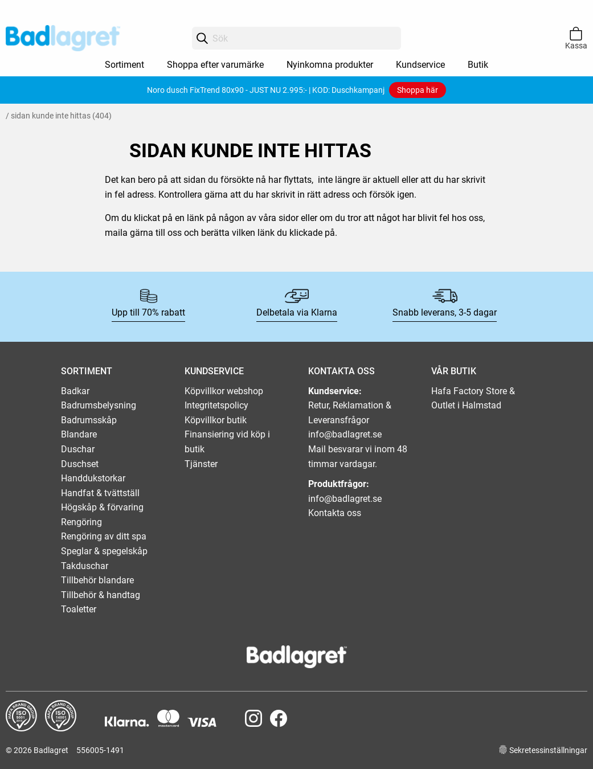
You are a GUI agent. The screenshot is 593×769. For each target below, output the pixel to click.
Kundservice (420, 64)
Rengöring (81, 522)
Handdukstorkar (93, 478)
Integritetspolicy (216, 405)
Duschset (80, 464)
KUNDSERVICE (214, 371)
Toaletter (78, 609)
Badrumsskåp (89, 420)
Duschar (78, 449)
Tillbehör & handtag (100, 595)
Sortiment (124, 64)
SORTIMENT (86, 371)
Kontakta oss (334, 513)
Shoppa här (417, 90)
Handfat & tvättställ (100, 493)
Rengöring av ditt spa (103, 536)
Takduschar (84, 566)
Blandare (79, 434)
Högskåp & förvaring (102, 507)
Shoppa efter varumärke (215, 64)
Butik (478, 64)
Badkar (75, 391)
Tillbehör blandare (97, 580)
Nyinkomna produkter (330, 64)
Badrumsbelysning (98, 405)
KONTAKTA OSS (341, 371)
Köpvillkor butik (216, 420)
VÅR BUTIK (453, 371)
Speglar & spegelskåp (104, 551)
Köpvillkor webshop (224, 391)
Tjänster (201, 464)
